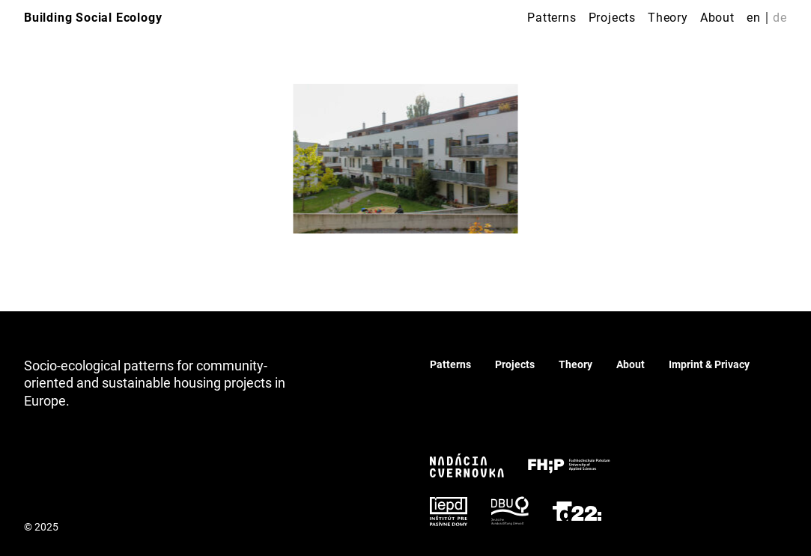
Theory (668, 17)
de (780, 17)
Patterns (551, 17)
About (717, 17)
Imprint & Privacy (709, 364)
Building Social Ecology (93, 17)
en (754, 17)
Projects (612, 17)
